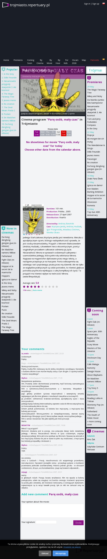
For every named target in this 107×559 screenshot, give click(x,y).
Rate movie (37, 290)
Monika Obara (53, 232)
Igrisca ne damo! (94, 185)
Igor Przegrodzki (54, 229)
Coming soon (97, 312)
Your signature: (28, 522)
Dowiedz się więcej (72, 547)
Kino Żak (91, 439)
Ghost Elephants (94, 375)
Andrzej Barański (38, 76)
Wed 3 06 (42, 133)
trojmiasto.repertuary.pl (30, 4)
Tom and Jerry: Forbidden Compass (94, 122)
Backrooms (92, 394)
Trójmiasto (95, 70)
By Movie (49, 61)
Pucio (4, 310)
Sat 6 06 (58, 133)
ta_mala (25, 353)
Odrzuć (45, 553)
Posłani (7, 114)
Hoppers (6, 276)
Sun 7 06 (63, 133)
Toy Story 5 (92, 388)
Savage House (93, 371)
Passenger (92, 159)
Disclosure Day (94, 357)
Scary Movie (92, 344)
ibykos (24, 378)
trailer (65, 113)
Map (84, 60)
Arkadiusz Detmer (71, 229)
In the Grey (92, 128)
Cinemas (98, 431)
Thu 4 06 (48, 133)
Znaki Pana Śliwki (95, 178)
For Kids (66, 61)
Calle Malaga (93, 364)
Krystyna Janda (58, 226)
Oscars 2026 (75, 61)
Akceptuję (60, 553)
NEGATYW (25, 425)
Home (6, 60)
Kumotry (91, 368)
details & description (52, 113)
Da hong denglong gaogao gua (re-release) (95, 169)
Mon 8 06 (69, 133)
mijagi (24, 472)
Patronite (94, 60)
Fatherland (92, 411)
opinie (72, 113)
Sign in (87, 3)
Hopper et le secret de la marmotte (7, 269)
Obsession (92, 202)
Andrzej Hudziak (73, 226)
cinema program (35, 113)
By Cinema (40, 61)
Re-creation (92, 162)
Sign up (95, 3)
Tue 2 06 (37, 133)
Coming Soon (30, 61)
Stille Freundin (93, 151)
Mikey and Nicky (94, 96)
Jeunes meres (93, 155)
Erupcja (90, 135)
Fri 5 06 (53, 133)
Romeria (91, 205)
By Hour (58, 61)
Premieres (18, 60)
